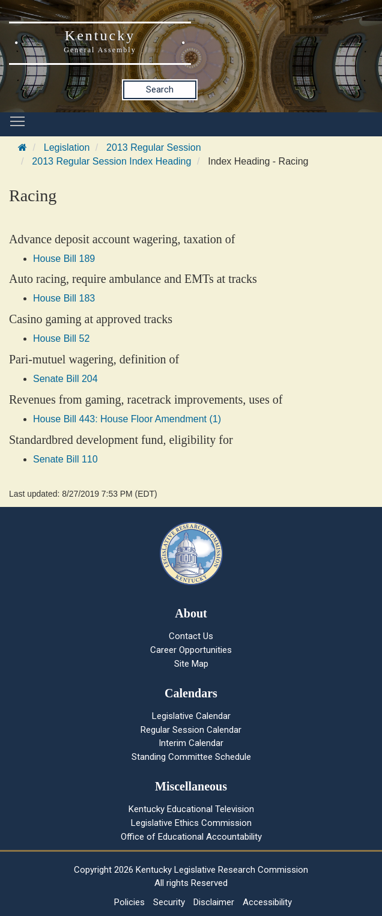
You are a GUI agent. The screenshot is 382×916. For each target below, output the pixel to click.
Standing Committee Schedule (191, 756)
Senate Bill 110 (65, 459)
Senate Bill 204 (65, 379)
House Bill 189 (64, 258)
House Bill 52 (61, 338)
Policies (129, 902)
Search (160, 89)
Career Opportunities (191, 650)
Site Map (191, 663)
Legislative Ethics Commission (191, 822)
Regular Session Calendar (191, 729)
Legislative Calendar (191, 716)
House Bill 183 (64, 298)
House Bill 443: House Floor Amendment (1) (127, 419)
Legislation (67, 147)
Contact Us (191, 636)
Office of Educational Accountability (191, 836)
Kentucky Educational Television (191, 809)
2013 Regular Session (153, 147)
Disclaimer (213, 902)
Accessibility (267, 902)
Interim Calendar (191, 743)
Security (169, 902)
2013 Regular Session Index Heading (111, 161)
